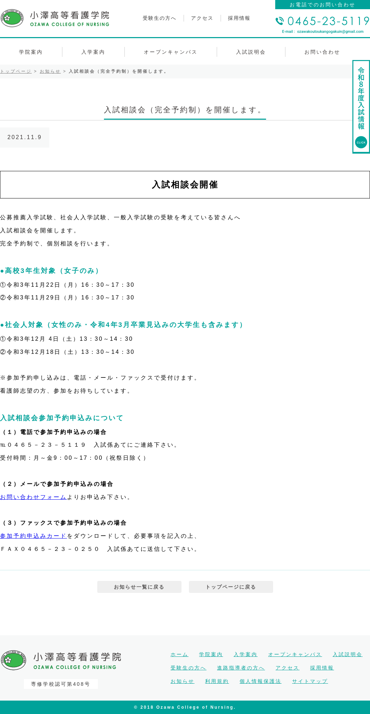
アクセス (202, 18)
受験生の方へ (160, 18)
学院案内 (31, 52)
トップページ (16, 71)
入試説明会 (348, 654)
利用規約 (217, 681)
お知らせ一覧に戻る (139, 587)
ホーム (180, 654)
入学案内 (93, 52)
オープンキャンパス (295, 654)
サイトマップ (310, 681)
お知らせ (50, 71)
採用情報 (239, 18)
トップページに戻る (230, 587)
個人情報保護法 (261, 681)
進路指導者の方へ (241, 668)
